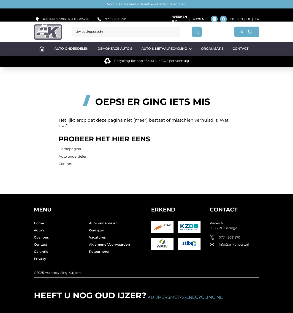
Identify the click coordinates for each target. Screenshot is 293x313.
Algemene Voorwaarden (109, 244)
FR (257, 19)
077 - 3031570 (115, 19)
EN (241, 19)
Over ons (41, 237)
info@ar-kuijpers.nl (234, 244)
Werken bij (179, 19)
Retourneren (100, 252)
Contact (65, 164)
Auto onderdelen (73, 156)
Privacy (40, 259)
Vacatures (97, 237)
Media (198, 19)
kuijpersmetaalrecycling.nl (185, 297)
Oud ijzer (96, 230)
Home (39, 223)
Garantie (41, 252)
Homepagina (70, 149)
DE (249, 19)
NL (233, 19)
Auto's (39, 230)
